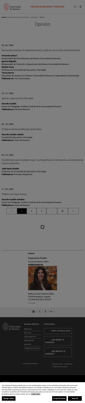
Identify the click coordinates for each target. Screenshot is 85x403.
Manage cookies (8, 398)
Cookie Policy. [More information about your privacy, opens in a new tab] (35, 394)
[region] (42, 392)
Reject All (75, 398)
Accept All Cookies (59, 398)
